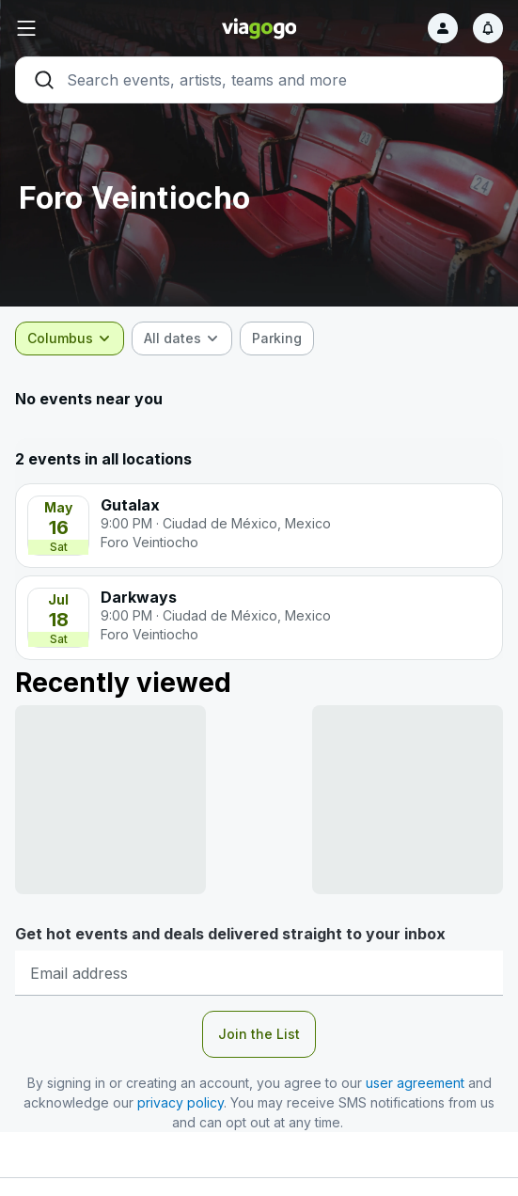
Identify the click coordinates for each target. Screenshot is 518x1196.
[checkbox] (277, 338)
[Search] (259, 80)
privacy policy (180, 1102)
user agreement (415, 1083)
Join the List (259, 1034)
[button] (96, 28)
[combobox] (69, 338)
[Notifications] (488, 28)
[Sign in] (443, 28)
